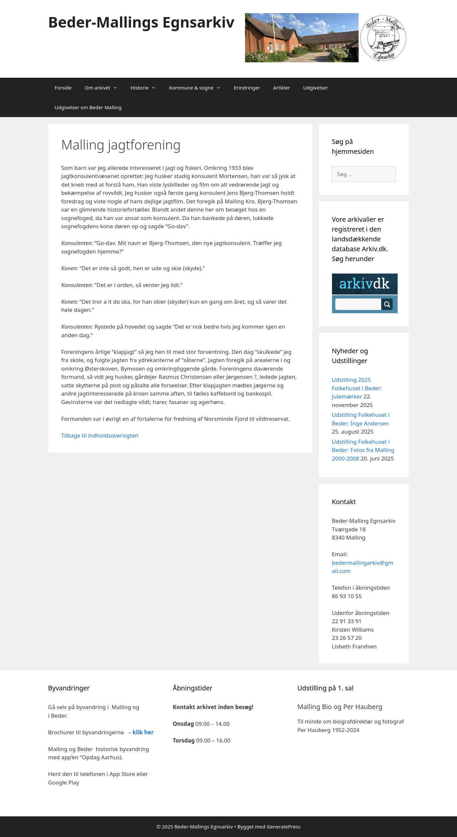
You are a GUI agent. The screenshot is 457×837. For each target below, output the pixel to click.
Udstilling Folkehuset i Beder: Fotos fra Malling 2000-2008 (363, 450)
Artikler (281, 87)
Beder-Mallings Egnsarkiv (141, 22)
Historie (146, 87)
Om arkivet (104, 87)
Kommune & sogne (198, 87)
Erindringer (247, 87)
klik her (143, 732)
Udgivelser (315, 87)
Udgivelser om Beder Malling (88, 107)
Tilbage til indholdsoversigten (100, 435)
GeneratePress (284, 826)
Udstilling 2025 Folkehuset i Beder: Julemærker (357, 388)
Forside (63, 87)
